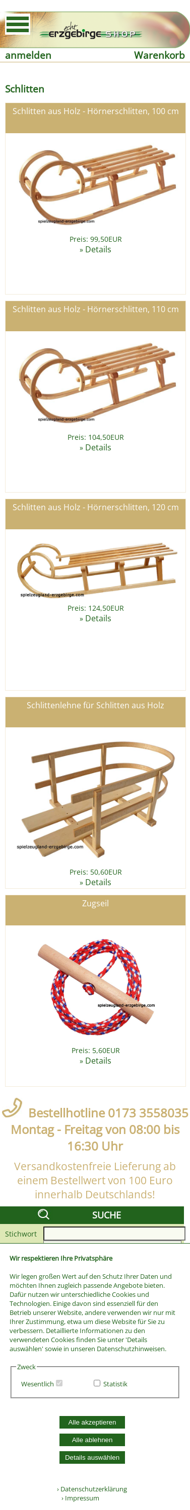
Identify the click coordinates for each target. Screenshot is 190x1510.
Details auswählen (92, 1457)
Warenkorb (159, 55)
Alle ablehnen (92, 1440)
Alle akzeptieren (92, 1422)
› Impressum (78, 1497)
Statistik (115, 1383)
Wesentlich (37, 1383)
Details (98, 249)
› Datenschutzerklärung (92, 1488)
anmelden (28, 55)
